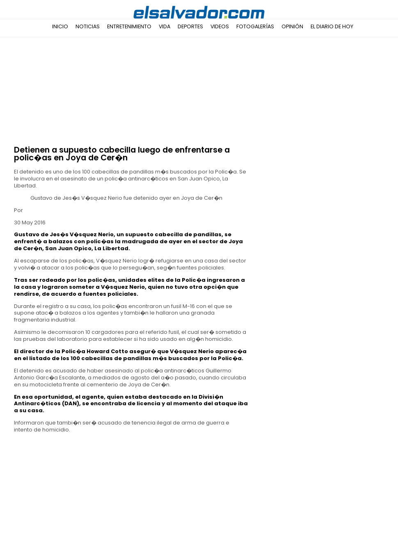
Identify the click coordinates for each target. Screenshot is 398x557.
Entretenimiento (129, 26)
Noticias (87, 26)
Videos (219, 26)
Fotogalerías (255, 26)
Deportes (190, 26)
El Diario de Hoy (332, 26)
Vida (164, 26)
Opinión (292, 26)
